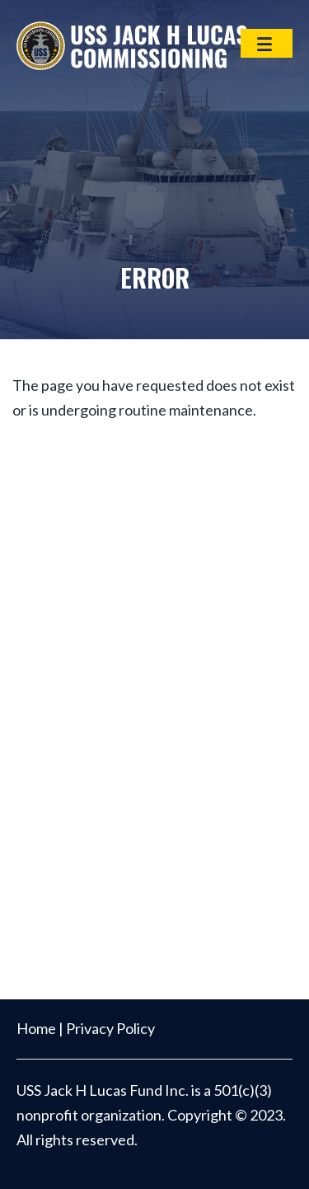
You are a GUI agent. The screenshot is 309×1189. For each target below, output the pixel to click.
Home (36, 1028)
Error (155, 277)
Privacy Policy (110, 1028)
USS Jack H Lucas (131, 45)
